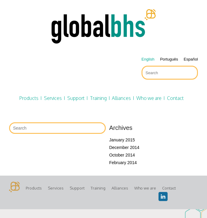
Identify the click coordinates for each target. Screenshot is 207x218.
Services (53, 98)
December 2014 (124, 147)
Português (169, 59)
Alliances (121, 98)
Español (191, 59)
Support (76, 98)
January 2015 (122, 139)
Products (28, 98)
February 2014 (123, 162)
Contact (175, 98)
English (148, 59)
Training (98, 98)
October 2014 (122, 155)
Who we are (149, 98)
